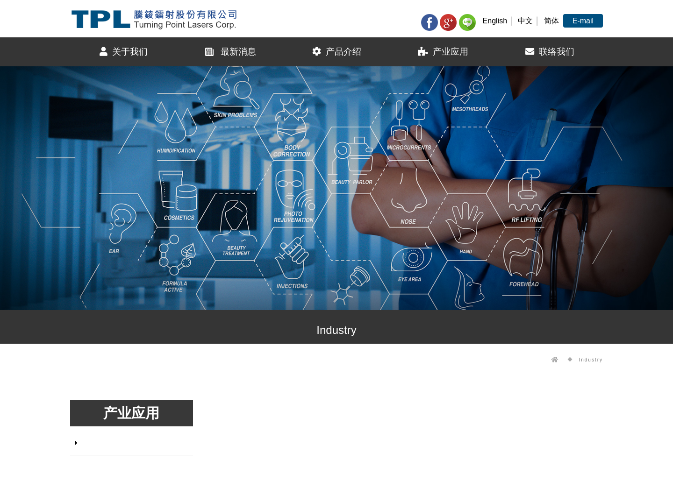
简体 (551, 21)
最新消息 (230, 52)
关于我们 (124, 52)
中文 (525, 21)
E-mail (583, 21)
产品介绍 (336, 52)
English (495, 21)
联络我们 (549, 52)
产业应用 (443, 52)
